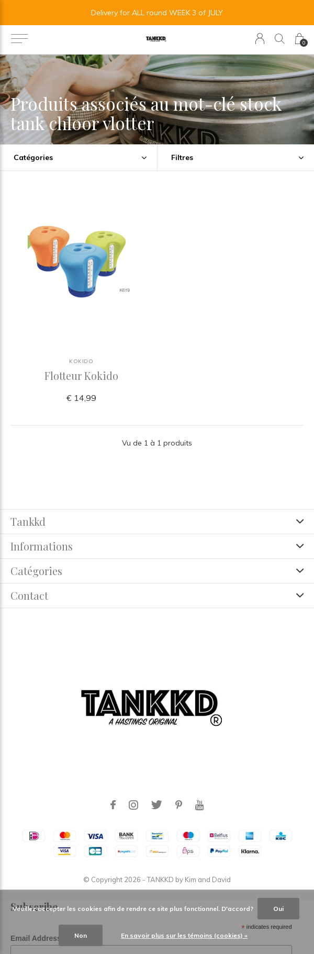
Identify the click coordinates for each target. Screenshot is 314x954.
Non (80, 935)
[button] (19, 39)
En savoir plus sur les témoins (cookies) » (184, 935)
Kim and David (208, 879)
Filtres (182, 157)
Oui (278, 909)
